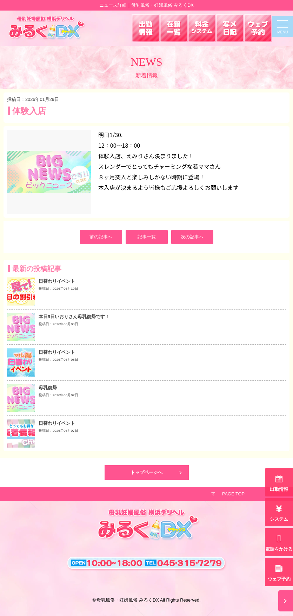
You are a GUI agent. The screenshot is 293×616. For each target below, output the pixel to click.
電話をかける (279, 549)
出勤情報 (279, 489)
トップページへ (146, 472)
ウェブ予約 (279, 579)
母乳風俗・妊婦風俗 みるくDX (127, 600)
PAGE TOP (233, 493)
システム (279, 519)
